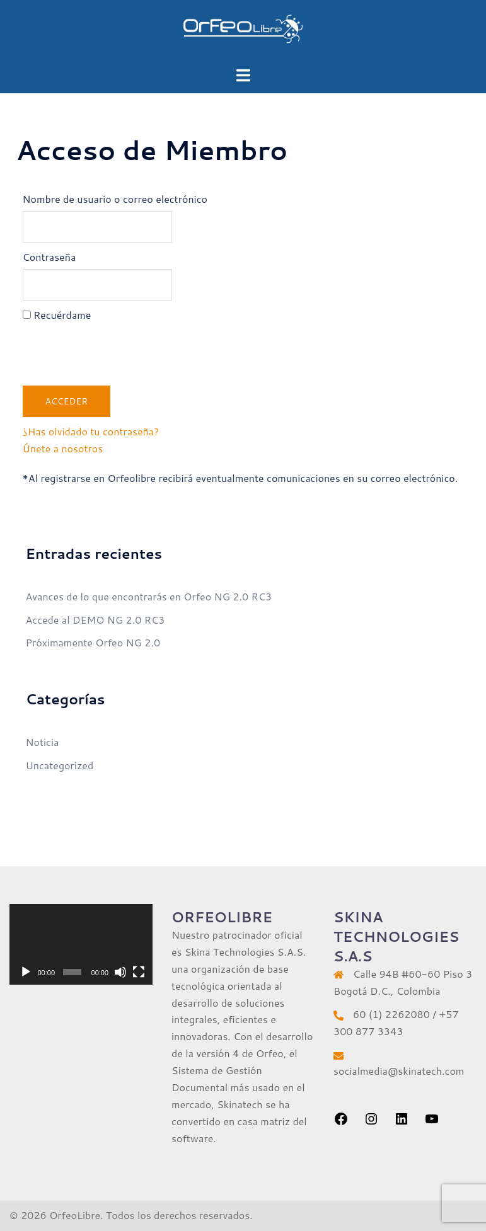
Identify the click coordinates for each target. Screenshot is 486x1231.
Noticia (42, 742)
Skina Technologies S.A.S (244, 951)
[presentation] (118, 351)
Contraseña (49, 256)
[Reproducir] (26, 972)
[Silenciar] (120, 972)
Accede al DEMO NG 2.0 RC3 (95, 619)
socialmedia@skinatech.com (398, 1070)
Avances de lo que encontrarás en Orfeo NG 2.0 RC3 (149, 596)
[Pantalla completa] (138, 972)
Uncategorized (60, 765)
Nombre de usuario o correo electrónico (115, 199)
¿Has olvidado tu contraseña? (91, 431)
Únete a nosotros (63, 448)
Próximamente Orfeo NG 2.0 (93, 642)
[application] (81, 944)
